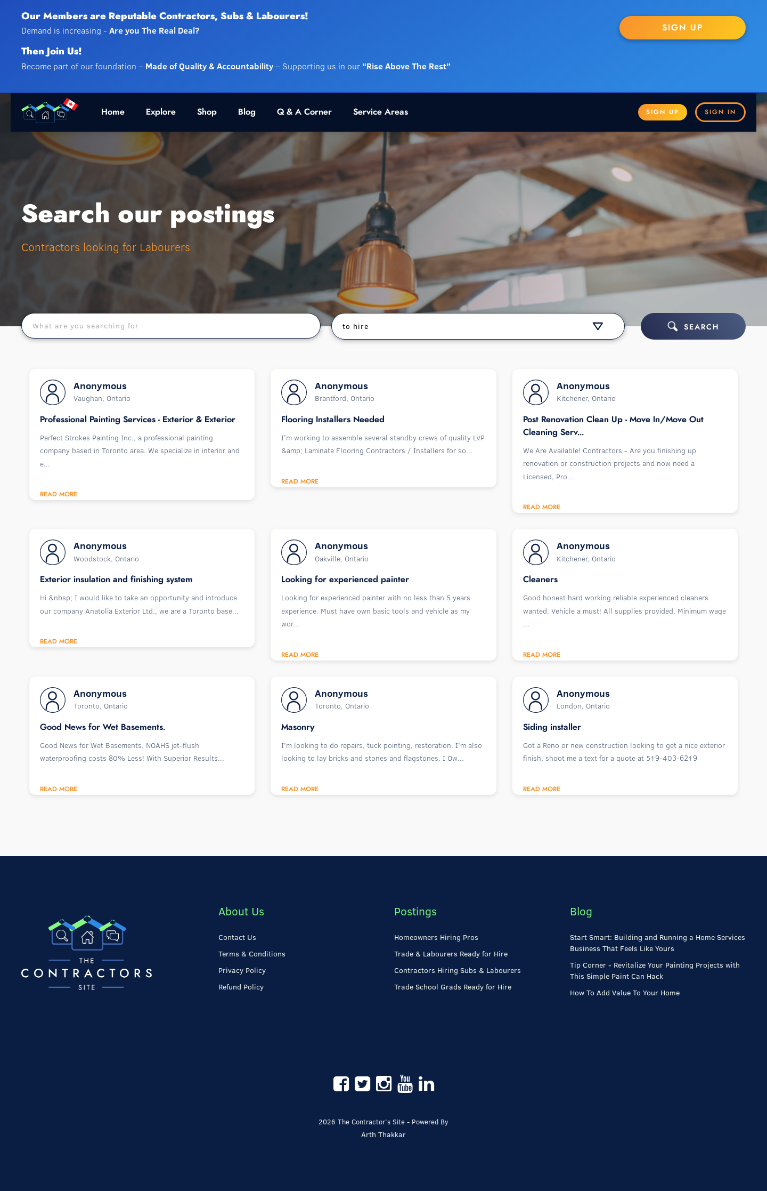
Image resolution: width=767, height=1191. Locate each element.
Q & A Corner (304, 112)
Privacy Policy (242, 970)
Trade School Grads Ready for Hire (452, 986)
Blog (247, 112)
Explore (161, 112)
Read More (58, 494)
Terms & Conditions (251, 953)
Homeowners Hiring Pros (436, 937)
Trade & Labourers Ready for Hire (451, 953)
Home (113, 112)
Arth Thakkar (383, 1134)
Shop (207, 112)
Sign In (720, 112)
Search (693, 326)
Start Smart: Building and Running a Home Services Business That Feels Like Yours (657, 943)
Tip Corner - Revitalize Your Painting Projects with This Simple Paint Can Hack (655, 970)
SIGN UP (682, 27)
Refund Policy (241, 986)
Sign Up (662, 112)
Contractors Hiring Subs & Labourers (457, 970)
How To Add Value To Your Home (625, 992)
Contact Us (237, 937)
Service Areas (380, 112)
